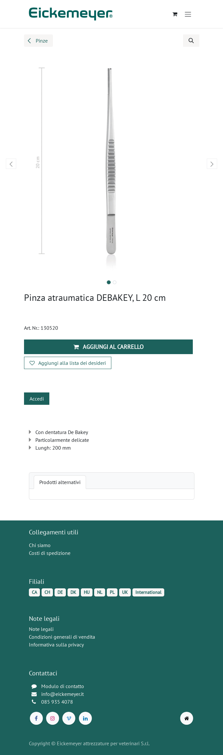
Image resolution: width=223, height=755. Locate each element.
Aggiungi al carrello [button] (108, 347)
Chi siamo (40, 545)
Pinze (37, 40)
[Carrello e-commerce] (174, 13)
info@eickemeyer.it (62, 694)
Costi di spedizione (49, 553)
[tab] (60, 482)
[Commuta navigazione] (187, 14)
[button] (191, 40)
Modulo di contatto (62, 686)
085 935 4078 (57, 701)
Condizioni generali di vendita (62, 636)
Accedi (37, 398)
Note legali (41, 629)
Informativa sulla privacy (56, 644)
